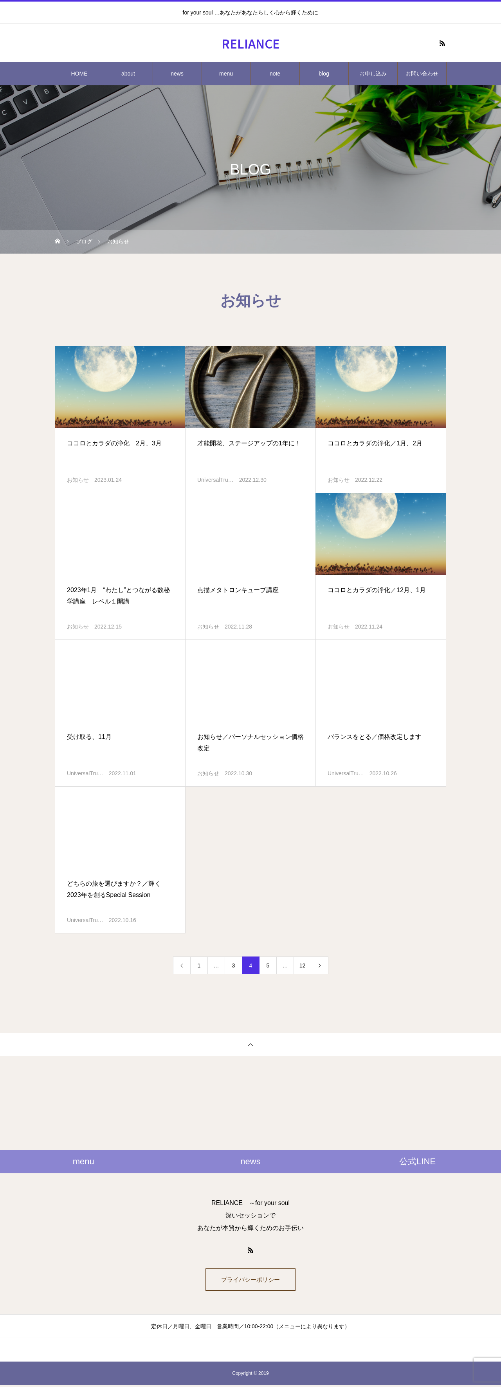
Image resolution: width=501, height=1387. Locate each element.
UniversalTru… (215, 480)
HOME (79, 73)
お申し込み (373, 73)
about (128, 73)
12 (302, 965)
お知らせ (78, 480)
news (177, 73)
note (275, 73)
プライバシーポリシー (250, 1280)
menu (226, 73)
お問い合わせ (421, 73)
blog (324, 73)
